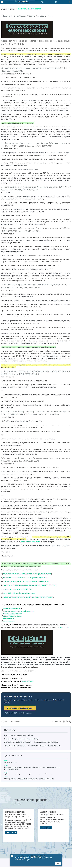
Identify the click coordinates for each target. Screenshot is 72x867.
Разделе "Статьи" (63, 627)
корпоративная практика (12, 616)
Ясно (58, 863)
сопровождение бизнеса (12, 609)
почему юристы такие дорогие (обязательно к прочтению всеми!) (27, 574)
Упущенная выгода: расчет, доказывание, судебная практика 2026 (17, 814)
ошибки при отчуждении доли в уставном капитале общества (26, 581)
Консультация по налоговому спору (20, 708)
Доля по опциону (10, 762)
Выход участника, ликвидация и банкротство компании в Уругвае (29, 779)
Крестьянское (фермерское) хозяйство (19, 735)
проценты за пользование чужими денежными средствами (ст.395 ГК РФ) (30, 585)
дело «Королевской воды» (31, 542)
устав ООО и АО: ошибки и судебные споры (19, 593)
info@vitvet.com (27, 681)
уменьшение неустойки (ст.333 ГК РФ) (17, 589)
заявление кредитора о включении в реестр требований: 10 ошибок (28, 597)
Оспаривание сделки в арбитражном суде (44, 745)
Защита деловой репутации (15, 745)
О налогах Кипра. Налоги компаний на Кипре (21, 739)
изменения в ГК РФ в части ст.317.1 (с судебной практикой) (25, 577)
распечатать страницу (10, 722)
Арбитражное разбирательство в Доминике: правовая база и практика (30, 774)
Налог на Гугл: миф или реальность (18, 742)
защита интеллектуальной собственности (18, 611)
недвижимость (8, 618)
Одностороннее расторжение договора (51, 813)
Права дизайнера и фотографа (46, 742)
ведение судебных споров (12, 613)
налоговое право (9, 621)
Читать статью (11, 832)
